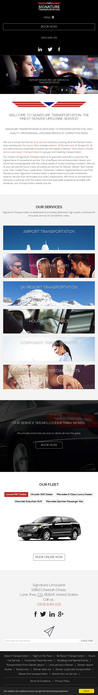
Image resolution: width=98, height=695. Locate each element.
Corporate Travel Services (49, 343)
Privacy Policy (62, 681)
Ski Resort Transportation (49, 287)
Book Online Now (49, 557)
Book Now (49, 27)
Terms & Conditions (40, 681)
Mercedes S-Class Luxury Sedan (74, 494)
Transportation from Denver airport (25, 664)
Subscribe (87, 640)
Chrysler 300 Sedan (42, 494)
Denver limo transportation (33, 673)
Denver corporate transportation (73, 669)
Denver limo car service (64, 673)
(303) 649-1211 (49, 37)
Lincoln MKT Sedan (16, 494)
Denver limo (22, 669)
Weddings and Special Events (49, 370)
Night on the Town (49, 265)
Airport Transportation (49, 231)
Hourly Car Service (49, 321)
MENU (49, 17)
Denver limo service (36, 142)
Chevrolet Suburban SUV (28, 501)
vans (72, 145)
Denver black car (42, 669)
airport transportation (28, 152)
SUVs (61, 145)
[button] (7, 74)
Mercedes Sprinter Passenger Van (64, 501)
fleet (37, 145)
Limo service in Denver (61, 664)
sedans (53, 145)
